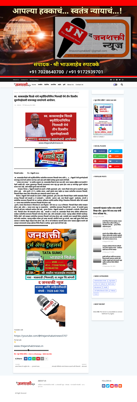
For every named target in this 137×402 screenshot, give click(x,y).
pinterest (102, 161)
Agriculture (112, 281)
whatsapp (102, 156)
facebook (102, 151)
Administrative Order (100, 281)
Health (105, 287)
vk (116, 161)
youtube (116, 166)
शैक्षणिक (46, 85)
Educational (97, 287)
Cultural (102, 284)
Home (34, 85)
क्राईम (59, 85)
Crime (96, 284)
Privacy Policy (34, 80)
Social (96, 294)
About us (70, 85)
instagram (101, 166)
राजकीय (40, 85)
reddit (117, 156)
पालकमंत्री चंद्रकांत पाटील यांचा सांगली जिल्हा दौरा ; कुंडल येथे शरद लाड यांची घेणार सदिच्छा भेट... (107, 211)
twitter (117, 151)
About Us (16, 80)
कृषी (64, 85)
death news (111, 284)
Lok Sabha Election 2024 (101, 290)
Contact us (24, 80)
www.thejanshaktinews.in (51, 143)
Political (113, 290)
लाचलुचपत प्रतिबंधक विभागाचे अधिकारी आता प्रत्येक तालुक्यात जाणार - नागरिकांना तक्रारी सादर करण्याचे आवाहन (112, 247)
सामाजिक (53, 85)
